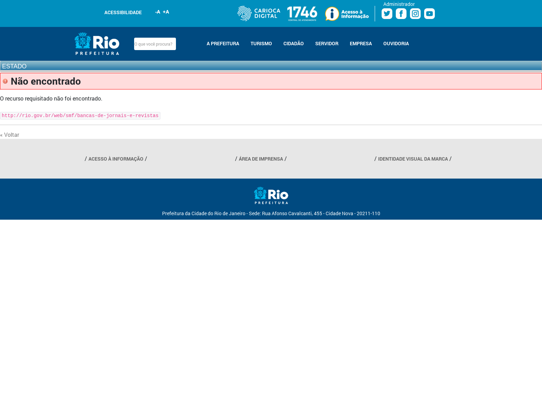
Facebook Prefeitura (401, 13)
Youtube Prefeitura (429, 13)
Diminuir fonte (158, 11)
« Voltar (9, 134)
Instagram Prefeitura (415, 13)
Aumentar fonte (166, 11)
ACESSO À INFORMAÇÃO (115, 158)
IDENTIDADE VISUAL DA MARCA (413, 158)
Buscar (182, 44)
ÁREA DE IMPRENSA (261, 158)
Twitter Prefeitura (387, 13)
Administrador (399, 4)
